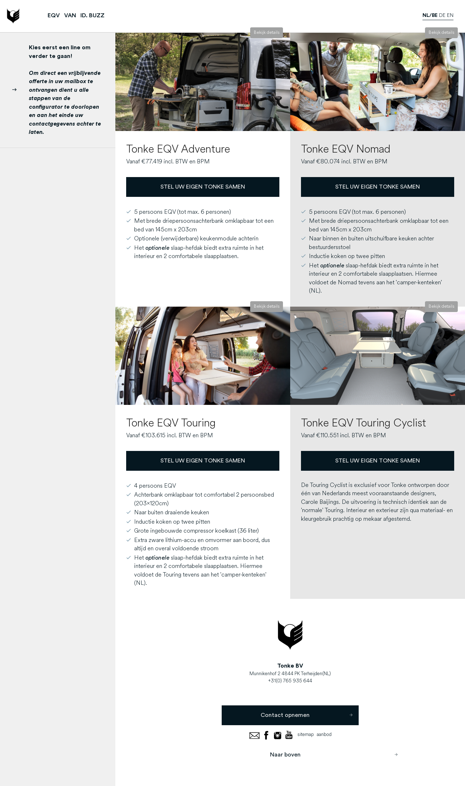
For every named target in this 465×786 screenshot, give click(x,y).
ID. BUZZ (92, 15)
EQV (54, 15)
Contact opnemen (307, 715)
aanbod (324, 734)
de (442, 15)
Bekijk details (266, 33)
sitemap (305, 734)
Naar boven (334, 754)
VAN (70, 15)
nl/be (430, 15)
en (450, 15)
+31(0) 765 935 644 (290, 681)
